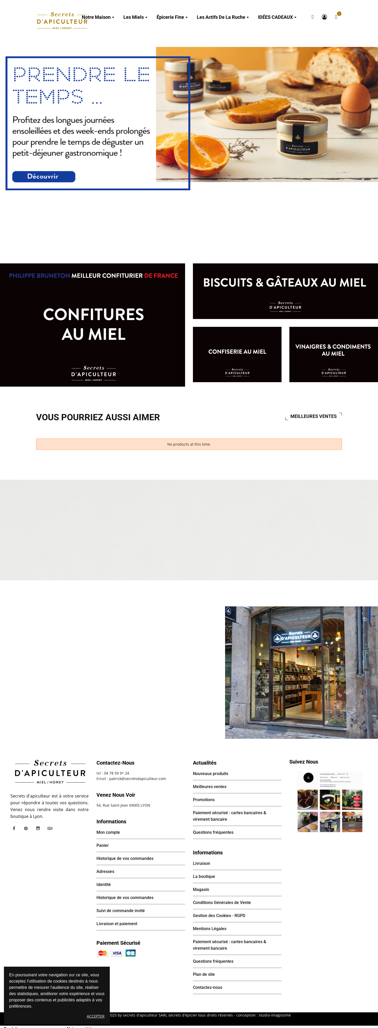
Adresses (105, 871)
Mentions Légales (209, 928)
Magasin (201, 889)
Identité (103, 884)
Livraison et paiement (116, 923)
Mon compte (324, 17)
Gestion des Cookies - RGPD (219, 915)
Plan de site (204, 974)
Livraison (201, 863)
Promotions (204, 799)
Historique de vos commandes (124, 858)
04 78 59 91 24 (116, 773)
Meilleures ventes (209, 786)
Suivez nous (303, 762)
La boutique (204, 876)
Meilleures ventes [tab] (313, 416)
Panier (102, 845)
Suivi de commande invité (120, 910)
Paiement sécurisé (118, 943)
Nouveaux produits (210, 773)
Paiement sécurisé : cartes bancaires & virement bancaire (229, 816)
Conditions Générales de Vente (222, 902)
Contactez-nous (207, 987)
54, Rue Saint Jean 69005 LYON (123, 805)
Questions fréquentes (213, 832)
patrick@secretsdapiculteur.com (137, 778)
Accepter (96, 1016)
